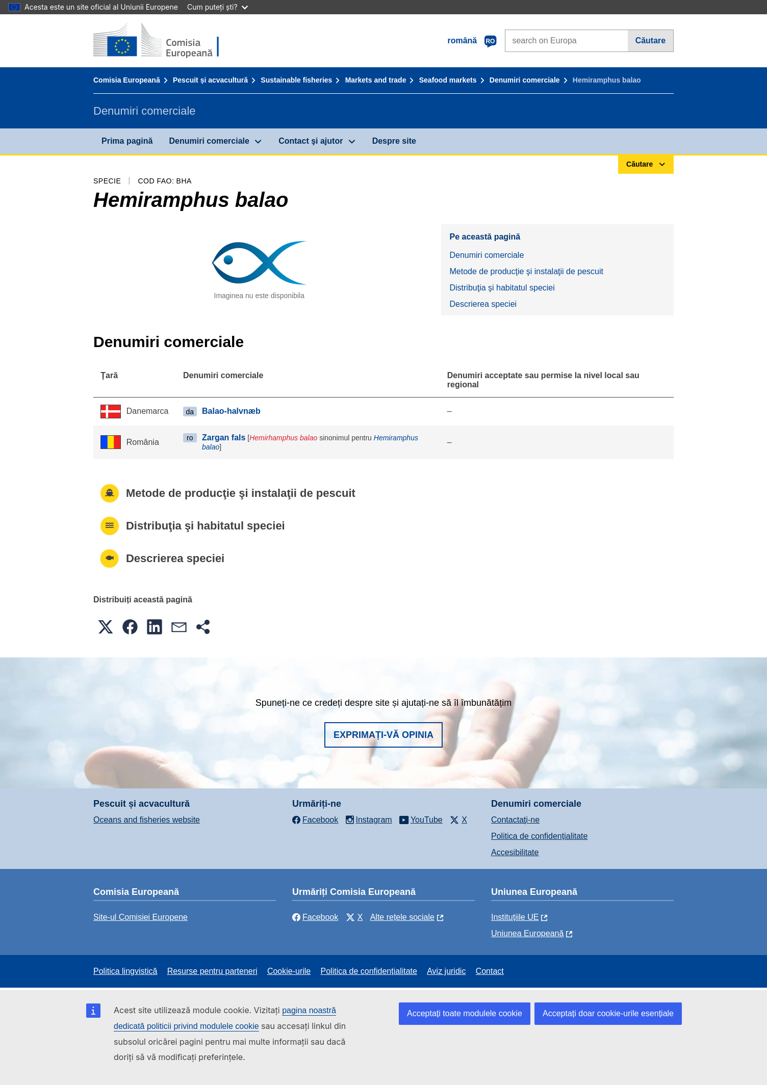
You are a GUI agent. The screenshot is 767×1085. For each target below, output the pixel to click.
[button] (105, 627)
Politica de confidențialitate (539, 836)
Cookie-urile (289, 971)
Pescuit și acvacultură (210, 80)
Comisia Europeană (126, 80)
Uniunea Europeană (527, 933)
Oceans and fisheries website (146, 819)
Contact (490, 971)
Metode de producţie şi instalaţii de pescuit (526, 271)
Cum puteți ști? (217, 7)
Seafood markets (448, 80)
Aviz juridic (446, 971)
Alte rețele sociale (402, 917)
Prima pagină (126, 141)
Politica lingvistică (125, 971)
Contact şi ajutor (310, 141)
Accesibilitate (515, 852)
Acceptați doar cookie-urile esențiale (608, 1013)
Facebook (315, 917)
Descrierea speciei (483, 304)
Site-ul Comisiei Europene (140, 917)
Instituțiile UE (515, 917)
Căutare (650, 40)
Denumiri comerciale (525, 80)
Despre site (394, 141)
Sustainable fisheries (296, 80)
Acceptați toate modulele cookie (464, 1013)
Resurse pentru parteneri (212, 971)
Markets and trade (375, 80)
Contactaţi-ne (515, 819)
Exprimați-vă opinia (383, 735)
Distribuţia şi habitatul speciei (501, 287)
